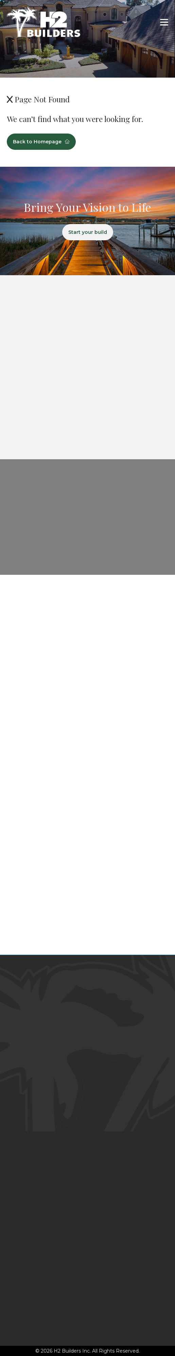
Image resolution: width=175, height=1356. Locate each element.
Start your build (87, 232)
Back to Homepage (41, 142)
